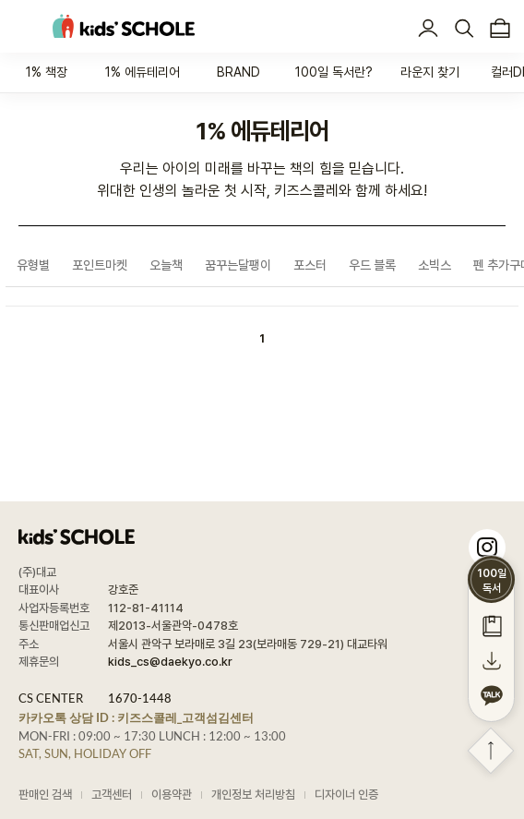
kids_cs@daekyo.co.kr (170, 661)
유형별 (33, 265)
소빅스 (434, 265)
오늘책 (166, 265)
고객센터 (111, 794)
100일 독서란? (334, 72)
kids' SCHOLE (123, 26)
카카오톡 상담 (136, 717)
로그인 (427, 29)
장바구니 (499, 29)
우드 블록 (372, 265)
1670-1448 (140, 698)
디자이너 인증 (346, 794)
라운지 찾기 (429, 72)
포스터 (310, 265)
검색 (463, 29)
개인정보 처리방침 (253, 794)
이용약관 (171, 794)
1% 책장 (46, 72)
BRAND (238, 72)
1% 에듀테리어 (142, 72)
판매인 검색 (45, 794)
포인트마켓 (99, 265)
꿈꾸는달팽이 (238, 265)
